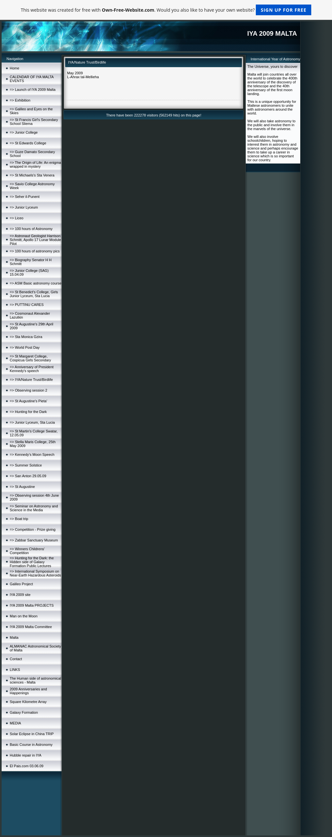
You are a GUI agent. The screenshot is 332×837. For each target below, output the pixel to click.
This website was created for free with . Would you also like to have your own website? (166, 10)
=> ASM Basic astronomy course (36, 283)
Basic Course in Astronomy (31, 744)
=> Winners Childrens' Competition (27, 551)
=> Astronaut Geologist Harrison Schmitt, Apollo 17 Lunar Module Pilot (35, 240)
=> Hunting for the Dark (28, 412)
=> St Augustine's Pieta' (28, 401)
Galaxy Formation (24, 712)
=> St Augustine (22, 487)
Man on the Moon (24, 616)
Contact (16, 659)
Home (14, 68)
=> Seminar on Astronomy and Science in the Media (34, 508)
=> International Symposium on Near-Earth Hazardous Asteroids (35, 573)
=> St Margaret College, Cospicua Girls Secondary (30, 358)
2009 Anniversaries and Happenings (28, 691)
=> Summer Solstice (26, 465)
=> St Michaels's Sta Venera (32, 175)
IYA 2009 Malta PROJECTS (32, 605)
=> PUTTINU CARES (27, 305)
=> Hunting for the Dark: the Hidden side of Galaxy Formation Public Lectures (32, 562)
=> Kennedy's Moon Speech (32, 454)
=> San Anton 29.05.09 (28, 476)
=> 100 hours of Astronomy (31, 229)
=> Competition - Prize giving (32, 529)
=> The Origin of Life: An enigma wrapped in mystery (35, 164)
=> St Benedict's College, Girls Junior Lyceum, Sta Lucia (34, 294)
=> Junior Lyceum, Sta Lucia (32, 422)
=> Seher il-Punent (25, 197)
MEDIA (15, 723)
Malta (14, 637)
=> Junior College (24, 132)
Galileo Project (21, 584)
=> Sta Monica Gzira (26, 337)
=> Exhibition (20, 100)
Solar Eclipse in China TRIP (32, 734)
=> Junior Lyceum (24, 207)
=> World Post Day (25, 347)
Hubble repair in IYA (26, 755)
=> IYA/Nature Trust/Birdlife (31, 380)
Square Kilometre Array (28, 702)
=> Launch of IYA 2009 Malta (32, 89)
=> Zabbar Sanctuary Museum (34, 540)
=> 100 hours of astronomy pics (35, 251)
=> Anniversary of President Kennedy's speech (31, 369)
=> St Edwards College (28, 143)
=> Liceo (16, 218)
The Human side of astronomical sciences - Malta (35, 680)
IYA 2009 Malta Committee (31, 627)
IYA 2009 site (20, 595)
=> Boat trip (19, 519)
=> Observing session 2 (28, 390)
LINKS (15, 670)
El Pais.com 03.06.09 (26, 766)
